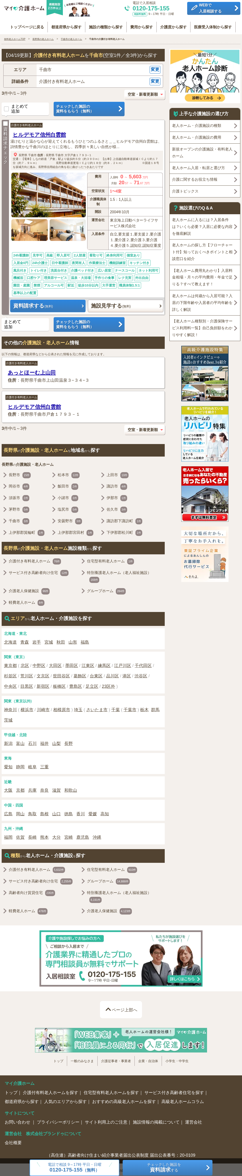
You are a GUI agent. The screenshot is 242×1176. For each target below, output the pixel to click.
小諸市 (68, 496)
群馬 (155, 707)
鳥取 (32, 811)
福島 (85, 640)
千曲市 (32, 152)
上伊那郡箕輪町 (26, 530)
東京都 (10, 663)
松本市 (69, 473)
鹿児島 (82, 835)
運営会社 (193, 1120)
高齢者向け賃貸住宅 (32, 891)
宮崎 (68, 835)
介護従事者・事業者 (116, 1059)
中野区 (39, 663)
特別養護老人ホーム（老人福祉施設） (119, 574)
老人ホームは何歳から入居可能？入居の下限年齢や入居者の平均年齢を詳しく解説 (202, 300)
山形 (73, 640)
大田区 (55, 663)
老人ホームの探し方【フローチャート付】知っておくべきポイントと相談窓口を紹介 (202, 250)
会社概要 (13, 1140)
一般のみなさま (82, 1059)
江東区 (88, 663)
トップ (58, 1059)
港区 (126, 673)
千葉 (115, 707)
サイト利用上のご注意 (106, 1120)
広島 (8, 811)
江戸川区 (122, 663)
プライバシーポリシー (58, 1120)
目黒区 (26, 684)
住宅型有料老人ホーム (110, 559)
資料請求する (33, 304)
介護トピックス (185, 189)
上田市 (118, 473)
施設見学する (111, 304)
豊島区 (75, 684)
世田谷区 (61, 673)
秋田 (60, 640)
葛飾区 (79, 673)
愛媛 (92, 811)
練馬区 (104, 663)
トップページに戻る (23, 24)
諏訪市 (117, 484)
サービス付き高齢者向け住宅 (39, 571)
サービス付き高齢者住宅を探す (174, 1090)
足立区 (92, 684)
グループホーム (106, 589)
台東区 (96, 673)
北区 (25, 663)
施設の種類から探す (105, 24)
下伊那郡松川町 (124, 530)
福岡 (8, 835)
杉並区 (10, 673)
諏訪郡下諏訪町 (124, 519)
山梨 (56, 741)
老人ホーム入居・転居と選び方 (198, 165)
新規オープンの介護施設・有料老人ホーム (202, 150)
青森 (24, 640)
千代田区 (143, 663)
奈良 (44, 788)
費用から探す (142, 24)
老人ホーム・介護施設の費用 (196, 135)
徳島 (68, 811)
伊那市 (117, 496)
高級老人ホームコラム (182, 1099)
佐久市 (117, 507)
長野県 (23, 152)
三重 (44, 764)
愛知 (8, 764)
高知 (104, 811)
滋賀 (56, 788)
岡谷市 (19, 484)
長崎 (32, 835)
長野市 (20, 473)
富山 (20, 741)
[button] (83, 67)
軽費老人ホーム (26, 601)
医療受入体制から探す (217, 24)
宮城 (48, 640)
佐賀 (20, 835)
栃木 (144, 707)
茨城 (8, 717)
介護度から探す (176, 24)
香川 (80, 811)
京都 (20, 788)
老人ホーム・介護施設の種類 (196, 123)
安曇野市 (70, 519)
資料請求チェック (5, 140)
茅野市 (19, 507)
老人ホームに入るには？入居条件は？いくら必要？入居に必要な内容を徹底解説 (202, 224)
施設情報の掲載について (156, 1120)
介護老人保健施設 (29, 589)
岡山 (20, 811)
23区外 (108, 684)
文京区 (43, 673)
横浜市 (27, 707)
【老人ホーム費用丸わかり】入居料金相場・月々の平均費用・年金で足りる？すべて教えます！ (202, 275)
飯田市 (68, 484)
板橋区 (59, 684)
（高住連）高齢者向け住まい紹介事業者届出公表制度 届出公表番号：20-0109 (121, 1153)
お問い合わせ (18, 1120)
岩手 (36, 640)
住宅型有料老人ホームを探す (111, 1090)
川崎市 (43, 707)
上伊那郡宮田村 (75, 530)
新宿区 (43, 684)
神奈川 (10, 707)
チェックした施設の (89, 107)
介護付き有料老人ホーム (26, 123)
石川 (32, 741)
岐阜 (32, 764)
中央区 (10, 684)
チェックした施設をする (164, 1168)
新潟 (8, 741)
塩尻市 (68, 507)
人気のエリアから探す (65, 1099)
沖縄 (97, 835)
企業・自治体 (148, 1059)
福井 (44, 741)
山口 (56, 811)
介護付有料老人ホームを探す (50, 1090)
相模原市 (61, 707)
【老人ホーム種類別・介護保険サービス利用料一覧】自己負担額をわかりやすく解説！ (202, 326)
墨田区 (71, 663)
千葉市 (130, 707)
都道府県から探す (64, 24)
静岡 (20, 764)
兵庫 (32, 788)
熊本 (44, 835)
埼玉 (78, 707)
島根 (44, 811)
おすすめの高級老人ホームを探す (124, 1099)
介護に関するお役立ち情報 (194, 177)
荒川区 (26, 673)
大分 (56, 835)
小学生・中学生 (177, 1059)
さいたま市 (97, 707)
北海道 (10, 640)
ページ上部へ (124, 1007)
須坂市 (19, 496)
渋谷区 (140, 673)
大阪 (8, 788)
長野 (68, 741)
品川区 (112, 673)
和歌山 (70, 788)
